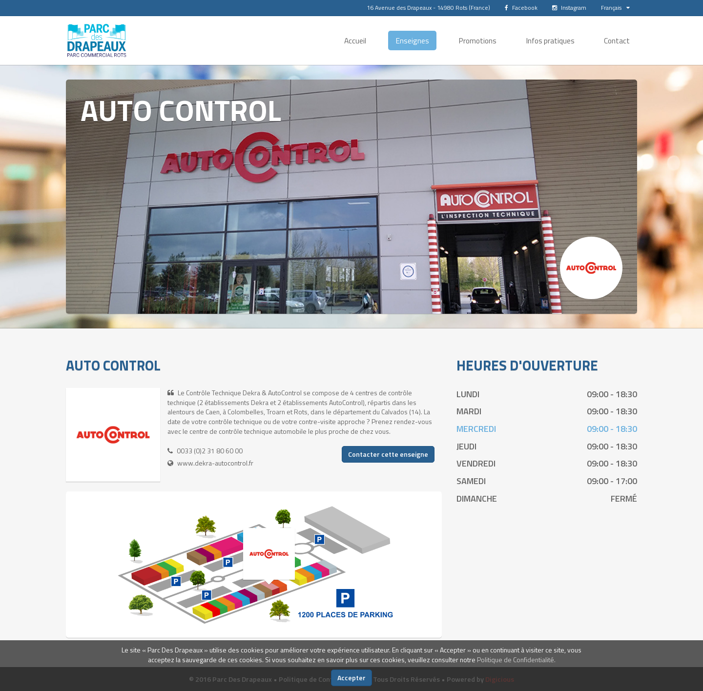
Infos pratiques (550, 40)
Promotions (477, 40)
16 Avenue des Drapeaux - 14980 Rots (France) (428, 7)
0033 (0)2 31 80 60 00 (210, 451)
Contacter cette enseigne (388, 454)
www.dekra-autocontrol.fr (215, 463)
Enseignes (412, 40)
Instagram (569, 7)
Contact (617, 40)
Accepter (351, 677)
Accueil (355, 40)
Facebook (521, 7)
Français (615, 7)
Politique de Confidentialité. (516, 659)
